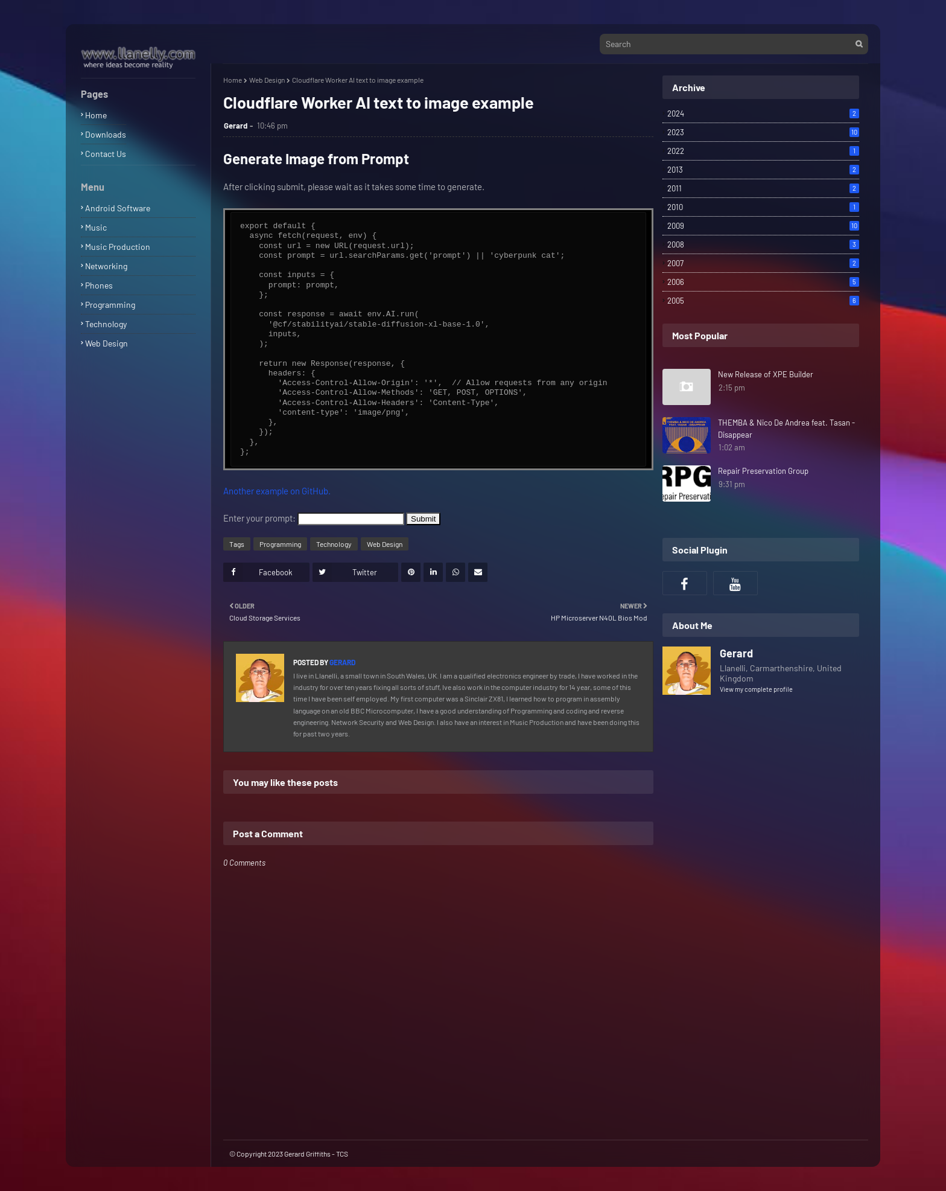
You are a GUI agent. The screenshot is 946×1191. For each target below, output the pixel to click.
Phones (99, 285)
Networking (106, 266)
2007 (763, 263)
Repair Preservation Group (763, 471)
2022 (763, 151)
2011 (763, 188)
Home (96, 115)
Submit (423, 518)
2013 (763, 169)
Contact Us (105, 153)
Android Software (117, 208)
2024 (763, 113)
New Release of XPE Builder (765, 374)
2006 (763, 282)
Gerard (235, 125)
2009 (763, 226)
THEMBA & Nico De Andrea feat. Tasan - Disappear (786, 428)
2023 (763, 132)
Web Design (106, 343)
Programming (110, 304)
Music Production (117, 246)
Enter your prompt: (259, 517)
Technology (106, 324)
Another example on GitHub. (277, 490)
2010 (763, 207)
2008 (763, 244)
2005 (763, 300)
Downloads (105, 134)
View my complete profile (756, 689)
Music (96, 227)
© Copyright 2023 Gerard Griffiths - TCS (288, 1153)
